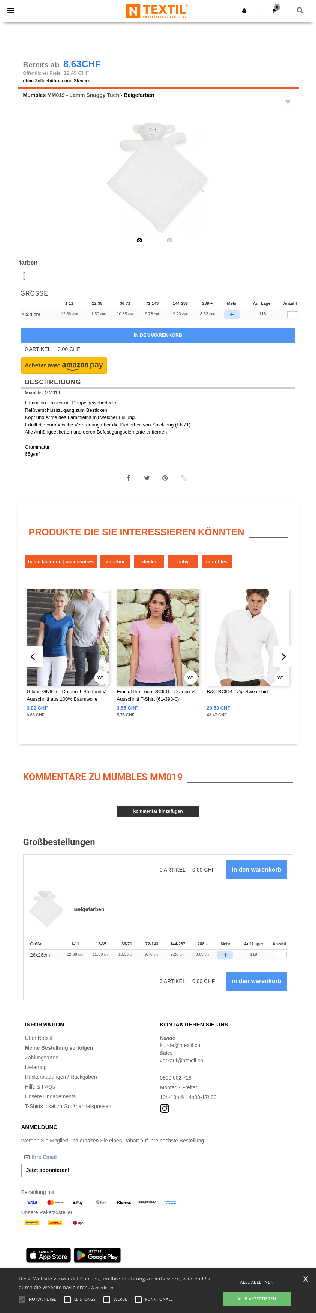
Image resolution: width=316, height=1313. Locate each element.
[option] (158, 179)
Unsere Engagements (50, 1097)
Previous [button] (33, 184)
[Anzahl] (281, 955)
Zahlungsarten (42, 1058)
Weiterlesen (103, 1287)
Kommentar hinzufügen (158, 812)
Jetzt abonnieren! (48, 1171)
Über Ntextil (38, 1039)
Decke (149, 562)
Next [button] (287, 184)
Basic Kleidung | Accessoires (61, 562)
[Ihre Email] (60, 1157)
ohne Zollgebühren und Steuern (57, 81)
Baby (183, 562)
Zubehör (115, 562)
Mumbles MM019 (42, 393)
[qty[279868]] (292, 315)
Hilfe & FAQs (40, 1087)
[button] (244, 10)
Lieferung (36, 1068)
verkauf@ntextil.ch (181, 1061)
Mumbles (34, 96)
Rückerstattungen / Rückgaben (61, 1078)
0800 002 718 (176, 1078)
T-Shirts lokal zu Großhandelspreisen (68, 1107)
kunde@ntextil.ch (180, 1046)
